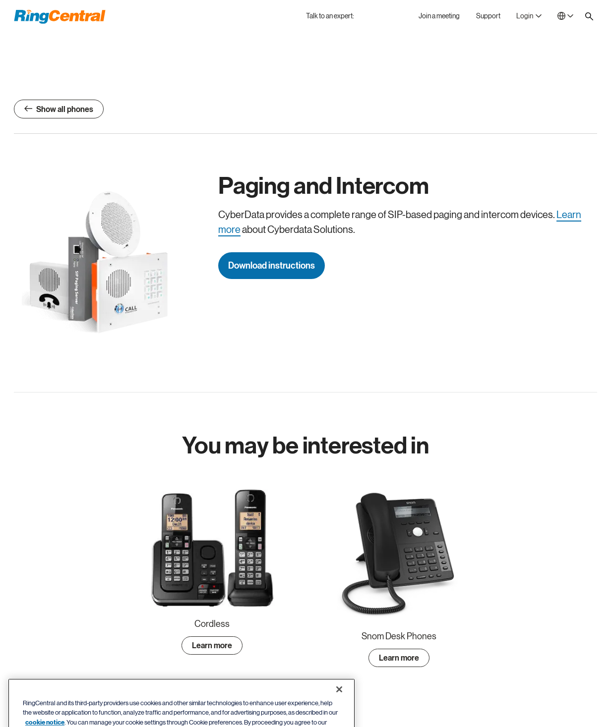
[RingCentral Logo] (60, 17)
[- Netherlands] (565, 16)
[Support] (488, 15)
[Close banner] (339, 704)
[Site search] (589, 16)
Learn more (212, 646)
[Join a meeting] (439, 15)
